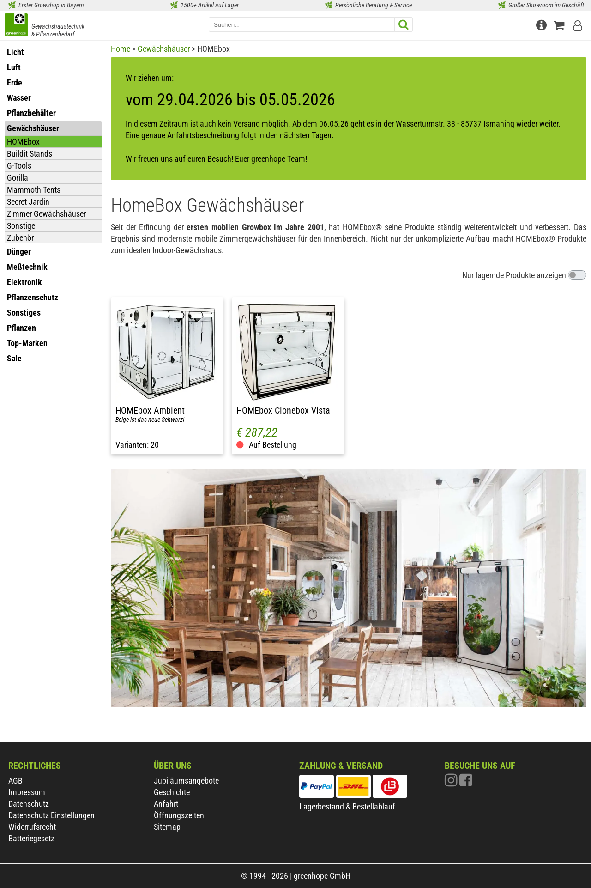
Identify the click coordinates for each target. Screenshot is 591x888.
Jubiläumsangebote (186, 780)
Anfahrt (166, 804)
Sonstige (21, 226)
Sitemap (167, 827)
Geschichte (172, 792)
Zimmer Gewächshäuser (46, 214)
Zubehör (20, 238)
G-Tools (19, 165)
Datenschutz (28, 804)
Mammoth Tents (33, 190)
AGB (15, 780)
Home (120, 49)
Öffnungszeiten (179, 815)
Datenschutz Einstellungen (51, 815)
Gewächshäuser (164, 49)
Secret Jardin (28, 202)
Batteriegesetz (31, 838)
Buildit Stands (29, 153)
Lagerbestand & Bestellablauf (347, 806)
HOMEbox (23, 141)
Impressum (26, 792)
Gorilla (17, 177)
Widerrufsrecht (32, 827)
